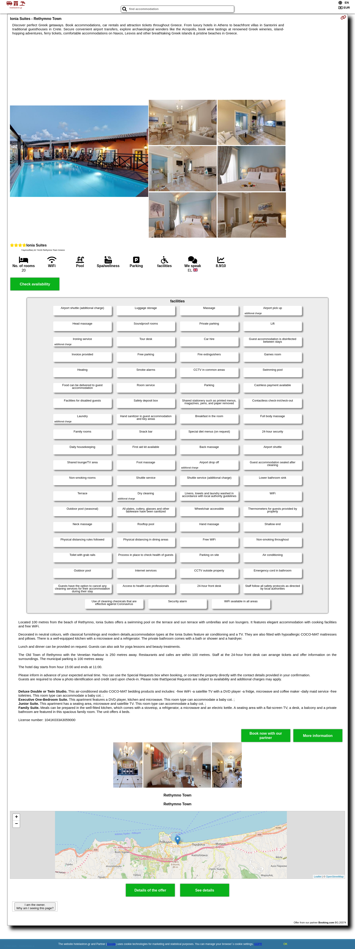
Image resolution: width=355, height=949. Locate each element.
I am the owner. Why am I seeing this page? (34, 906)
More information (318, 736)
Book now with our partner (265, 735)
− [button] (16, 824)
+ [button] (16, 817)
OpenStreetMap (335, 876)
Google (111, 944)
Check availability (35, 284)
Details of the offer (150, 890)
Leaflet (317, 876)
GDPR (258, 944)
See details (204, 890)
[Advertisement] (79, 71)
